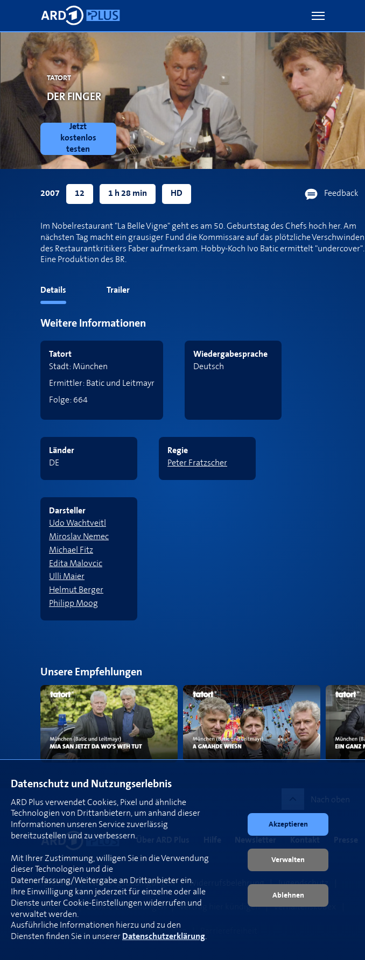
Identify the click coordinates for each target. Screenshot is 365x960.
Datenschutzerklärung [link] (163, 936)
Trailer (118, 290)
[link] (80, 139)
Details (53, 290)
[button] (318, 16)
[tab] (33, 292)
